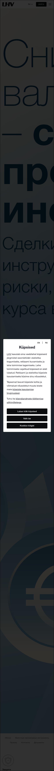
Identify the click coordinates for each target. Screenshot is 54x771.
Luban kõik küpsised (27, 411)
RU (46, 343)
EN (38, 343)
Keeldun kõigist (27, 425)
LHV (9, 354)
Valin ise (27, 418)
